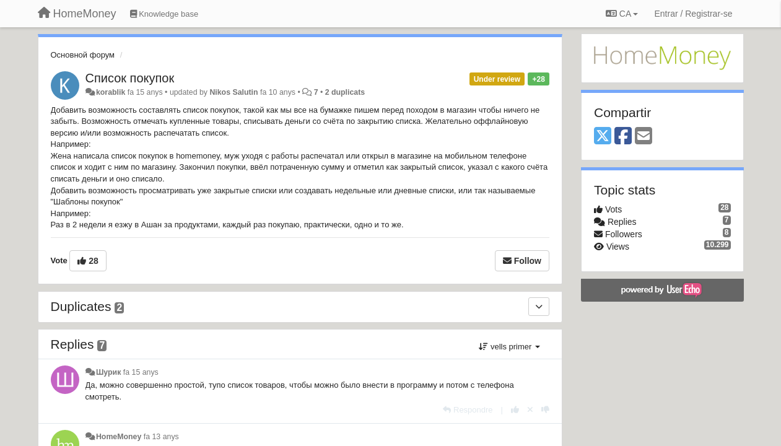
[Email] (643, 136)
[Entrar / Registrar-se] (693, 13)
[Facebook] (623, 136)
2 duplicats (345, 92)
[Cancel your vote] (530, 409)
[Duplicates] (538, 306)
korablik (110, 92)
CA (622, 14)
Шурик (108, 372)
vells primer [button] (509, 346)
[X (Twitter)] (602, 136)
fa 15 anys (141, 372)
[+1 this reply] (515, 409)
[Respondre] (467, 409)
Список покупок (130, 78)
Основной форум (83, 54)
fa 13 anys (161, 436)
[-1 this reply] (545, 409)
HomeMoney (118, 436)
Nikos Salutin (233, 92)
